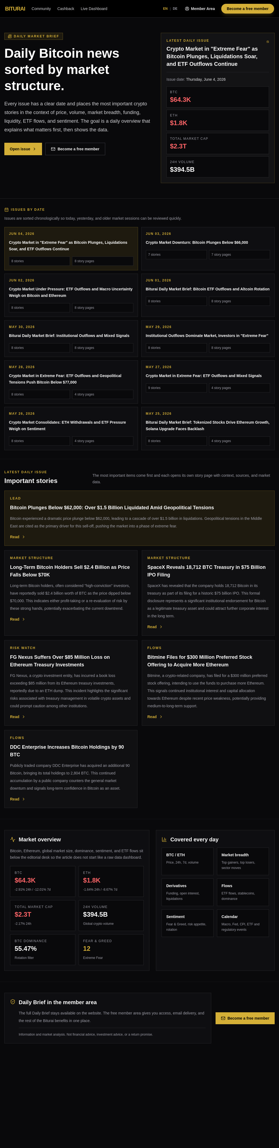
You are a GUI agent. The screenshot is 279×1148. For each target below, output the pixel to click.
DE (175, 9)
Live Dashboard (94, 9)
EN (165, 9)
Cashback (65, 9)
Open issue (23, 149)
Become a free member (247, 9)
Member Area (200, 9)
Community (41, 9)
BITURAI (15, 9)
